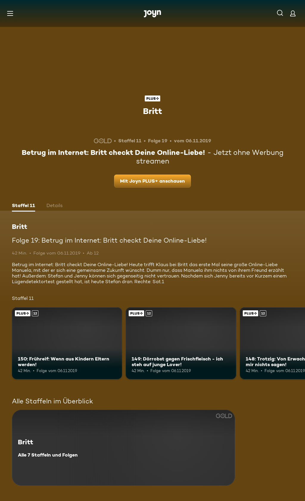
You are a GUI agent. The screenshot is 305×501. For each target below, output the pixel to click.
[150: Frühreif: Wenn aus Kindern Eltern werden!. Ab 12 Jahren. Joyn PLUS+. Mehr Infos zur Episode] (67, 343)
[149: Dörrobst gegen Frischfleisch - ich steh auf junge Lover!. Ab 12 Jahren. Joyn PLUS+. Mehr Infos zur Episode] (181, 343)
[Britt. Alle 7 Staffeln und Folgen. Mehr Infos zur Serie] (123, 448)
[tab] (23, 206)
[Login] (293, 13)
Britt (152, 111)
